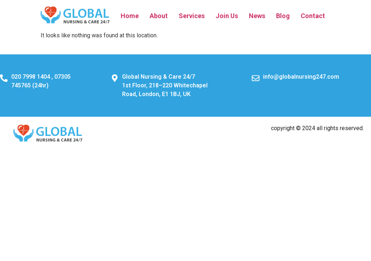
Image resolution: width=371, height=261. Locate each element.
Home (130, 16)
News (257, 16)
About (159, 16)
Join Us (227, 16)
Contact (313, 16)
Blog (283, 16)
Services (192, 16)
